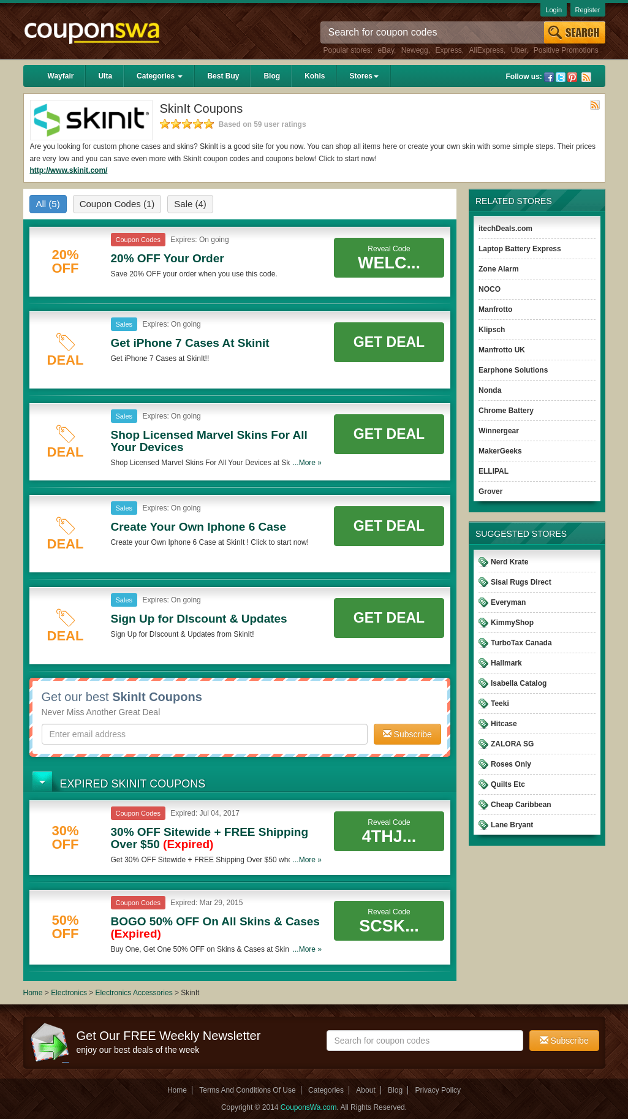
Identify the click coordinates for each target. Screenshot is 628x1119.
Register (587, 9)
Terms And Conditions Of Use (247, 1090)
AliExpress (486, 50)
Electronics (69, 992)
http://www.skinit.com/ (69, 170)
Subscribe (407, 734)
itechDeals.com (505, 228)
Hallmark (506, 663)
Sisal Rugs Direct (521, 582)
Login (553, 9)
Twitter (561, 77)
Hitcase (504, 723)
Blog (271, 76)
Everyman (508, 602)
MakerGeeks (500, 451)
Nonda (490, 390)
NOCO (490, 289)
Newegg (414, 50)
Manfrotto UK (502, 350)
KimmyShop (512, 622)
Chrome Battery (506, 410)
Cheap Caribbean (521, 804)
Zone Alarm (499, 269)
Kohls (315, 76)
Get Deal (389, 342)
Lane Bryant (512, 825)
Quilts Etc (508, 784)
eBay (386, 50)
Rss (586, 77)
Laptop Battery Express (520, 249)
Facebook (549, 77)
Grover (490, 491)
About (365, 1090)
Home (33, 992)
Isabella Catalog (519, 683)
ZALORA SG (512, 744)
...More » (307, 462)
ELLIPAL (494, 471)
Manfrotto (495, 309)
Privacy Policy (438, 1090)
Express (448, 50)
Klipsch (492, 329)
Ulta (105, 76)
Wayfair (61, 76)
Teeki (500, 703)
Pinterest (572, 77)
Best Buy (223, 76)
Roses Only (511, 764)
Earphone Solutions (513, 370)
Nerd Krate (509, 562)
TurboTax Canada (521, 643)
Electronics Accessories (135, 992)
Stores (363, 76)
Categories (160, 76)
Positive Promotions (566, 50)
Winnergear (499, 431)
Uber (518, 50)
